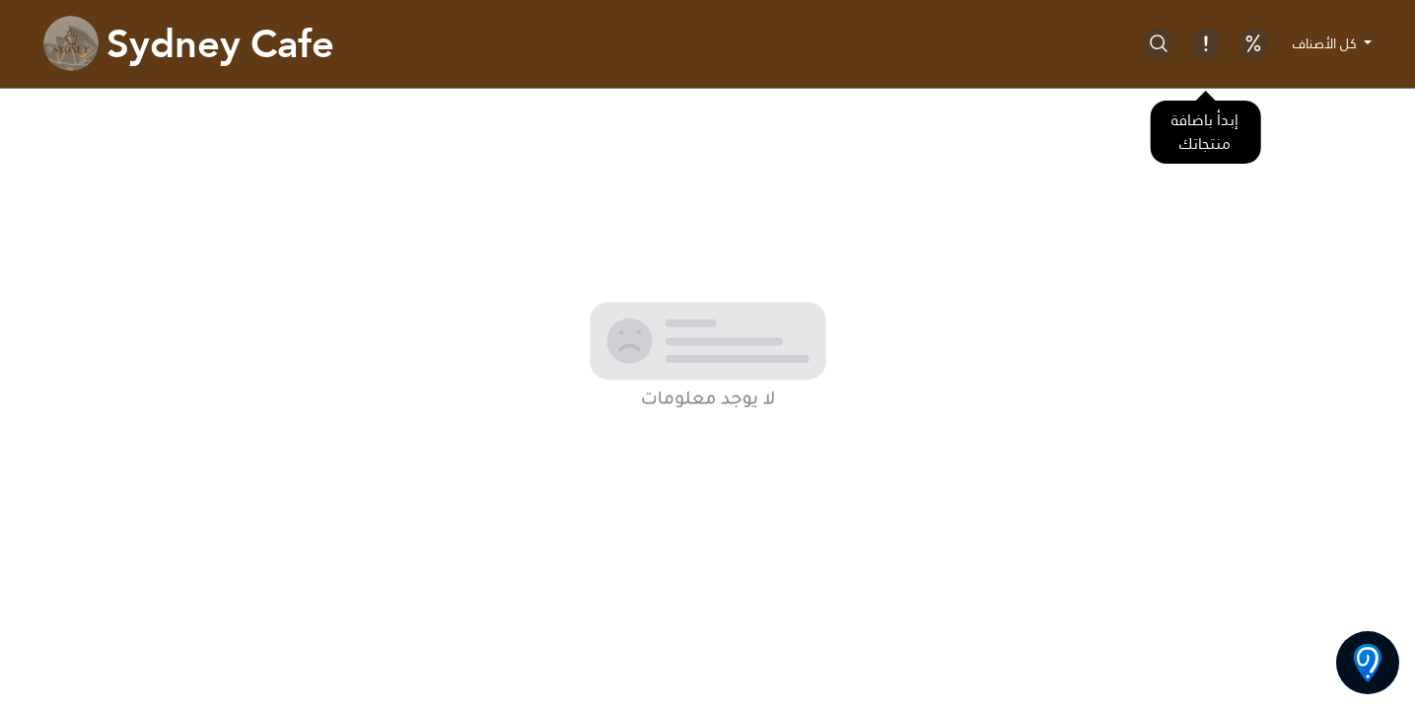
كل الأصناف (1327, 43)
